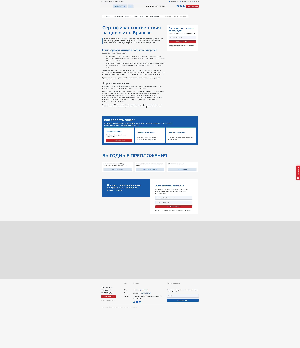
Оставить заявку (182, 42)
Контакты (162, 6)
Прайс (147, 6)
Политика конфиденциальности (110, 307)
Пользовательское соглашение (128, 307)
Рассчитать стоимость (150, 169)
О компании (154, 6)
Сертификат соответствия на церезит (175, 16)
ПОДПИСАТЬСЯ (182, 300)
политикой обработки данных (182, 210)
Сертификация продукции (122, 16)
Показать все (120, 6)
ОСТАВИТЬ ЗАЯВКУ (119, 140)
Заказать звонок (192, 6)
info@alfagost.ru (142, 290)
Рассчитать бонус (117, 169)
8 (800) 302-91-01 (145, 293)
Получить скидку (182, 169)
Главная (107, 16)
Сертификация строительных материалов (147, 16)
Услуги (126, 290)
